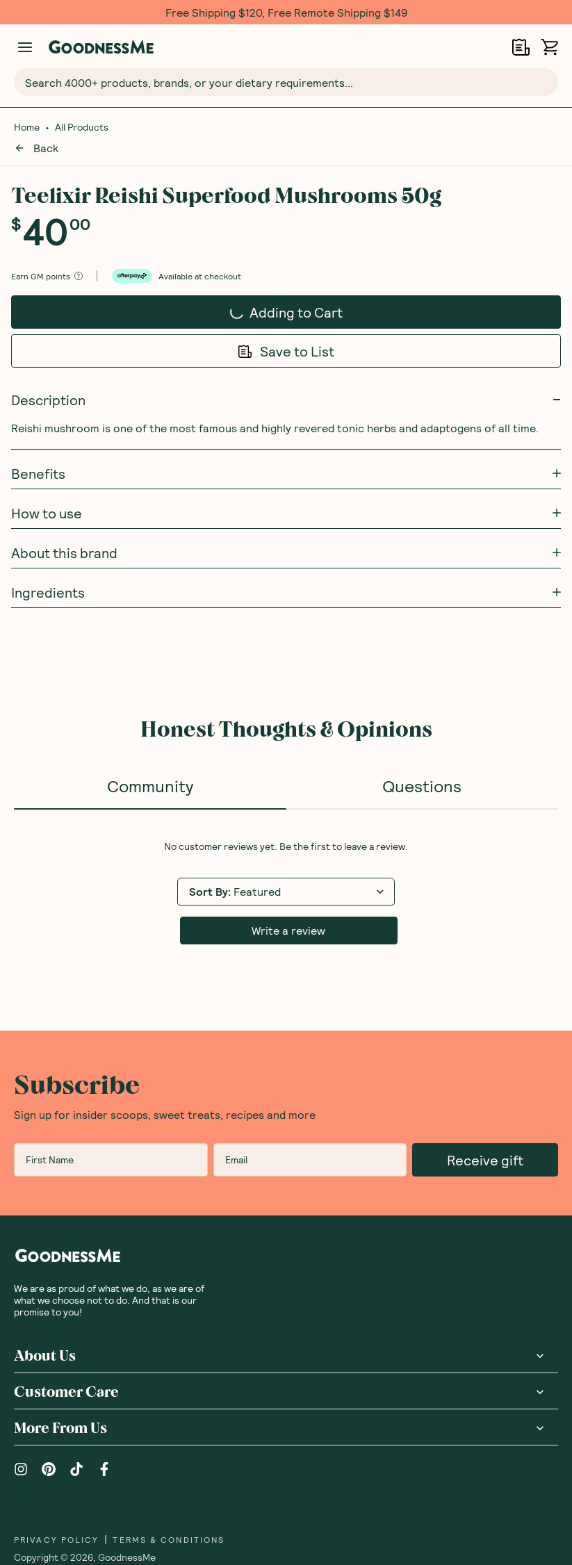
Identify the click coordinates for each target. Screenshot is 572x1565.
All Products (81, 127)
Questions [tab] (421, 768)
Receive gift (485, 1142)
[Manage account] (25, 47)
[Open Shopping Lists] (521, 47)
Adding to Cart (270, 298)
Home (27, 127)
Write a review (288, 912)
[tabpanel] (286, 875)
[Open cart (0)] (549, 47)
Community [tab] (150, 768)
